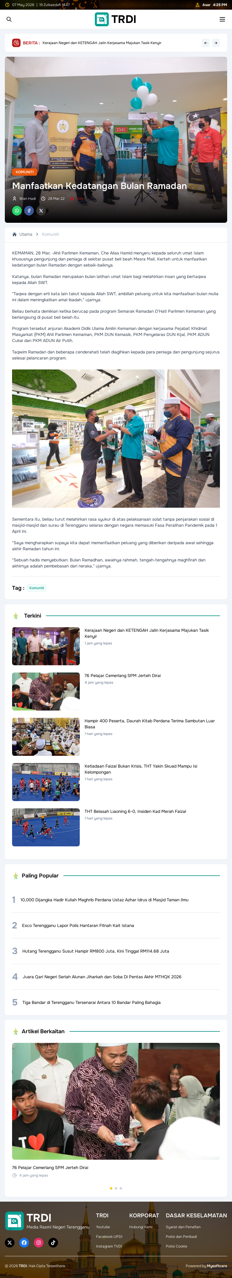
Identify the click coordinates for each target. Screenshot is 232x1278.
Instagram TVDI (109, 1246)
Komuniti (25, 172)
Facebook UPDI (109, 1236)
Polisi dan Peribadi (181, 1236)
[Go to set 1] (111, 1188)
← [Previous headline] (205, 43)
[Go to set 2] (116, 1188)
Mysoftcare (217, 1266)
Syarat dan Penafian (183, 1227)
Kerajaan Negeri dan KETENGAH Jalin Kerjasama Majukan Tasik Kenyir (102, 42)
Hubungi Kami (141, 1227)
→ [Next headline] (216, 43)
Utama (22, 234)
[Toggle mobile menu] (222, 19)
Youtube (103, 1227)
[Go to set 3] (121, 1188)
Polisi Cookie (176, 1246)
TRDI (23, 1266)
